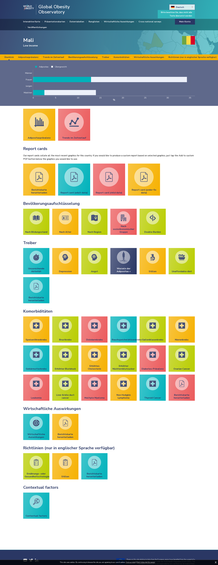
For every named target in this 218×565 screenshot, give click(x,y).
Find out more (130, 562)
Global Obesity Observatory (54, 9)
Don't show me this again (146, 562)
